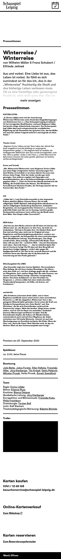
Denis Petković (49, 370)
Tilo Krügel (34, 370)
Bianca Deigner (22, 392)
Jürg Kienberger (18, 370)
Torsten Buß (24, 403)
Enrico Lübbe (17, 387)
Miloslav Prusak (11, 373)
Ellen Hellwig (39, 368)
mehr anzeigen (30, 100)
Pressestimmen (12, 41)
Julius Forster (23, 368)
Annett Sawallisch (46, 373)
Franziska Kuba (46, 398)
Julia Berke (9, 368)
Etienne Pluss (18, 389)
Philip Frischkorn (12, 400)
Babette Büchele (48, 409)
